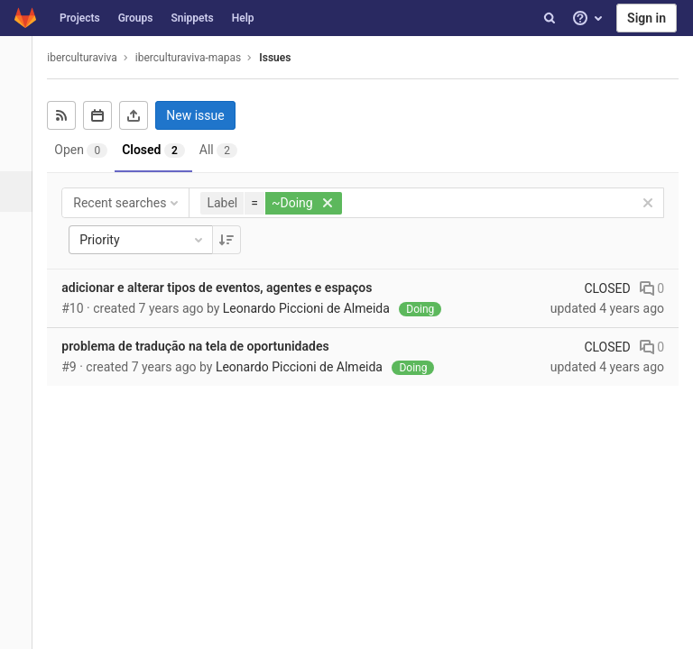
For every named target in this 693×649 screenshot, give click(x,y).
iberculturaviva (95, 57)
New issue (207, 115)
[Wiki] (22, 435)
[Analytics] (22, 394)
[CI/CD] (22, 272)
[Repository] (22, 151)
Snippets (192, 18)
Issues (287, 57)
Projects (80, 18)
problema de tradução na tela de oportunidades (207, 346)
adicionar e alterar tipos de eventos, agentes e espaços (229, 287)
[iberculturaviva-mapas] (22, 63)
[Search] (549, 18)
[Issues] (24, 191)
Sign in (646, 18)
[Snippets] (22, 475)
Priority (155, 240)
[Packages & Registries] (22, 354)
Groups (135, 18)
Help (243, 18)
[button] (22, 627)
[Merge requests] (22, 232)
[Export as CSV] (146, 115)
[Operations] (22, 313)
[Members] (22, 516)
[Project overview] (22, 110)
